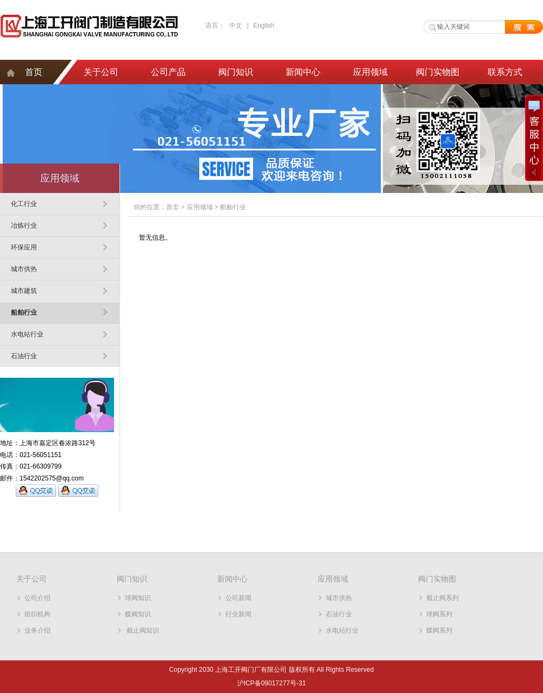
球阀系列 (439, 614)
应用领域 (370, 72)
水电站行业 (27, 334)
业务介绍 (37, 630)
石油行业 (24, 356)
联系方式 (505, 72)
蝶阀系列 (439, 630)
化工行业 (24, 204)
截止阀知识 (142, 630)
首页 (33, 72)
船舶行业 (24, 312)
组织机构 (37, 614)
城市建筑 (24, 291)
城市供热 (24, 269)
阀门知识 (235, 72)
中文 (235, 25)
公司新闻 (238, 598)
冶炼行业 (24, 225)
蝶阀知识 (138, 614)
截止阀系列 (442, 598)
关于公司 (101, 72)
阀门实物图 (437, 72)
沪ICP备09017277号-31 (271, 683)
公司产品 (168, 72)
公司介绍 (37, 598)
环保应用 (24, 247)
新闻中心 (303, 72)
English (263, 25)
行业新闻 (238, 614)
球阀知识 (138, 598)
